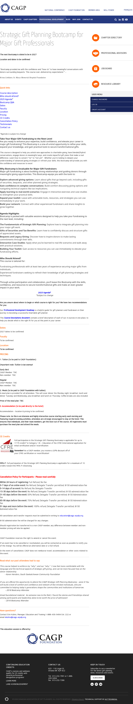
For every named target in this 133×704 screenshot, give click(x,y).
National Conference (55, 10)
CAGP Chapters (30, 19)
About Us (9, 19)
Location (4, 111)
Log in (94, 104)
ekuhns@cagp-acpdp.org (15, 617)
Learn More (11, 681)
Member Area (94, 10)
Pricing (3, 114)
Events (18, 19)
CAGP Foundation (76, 10)
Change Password (99, 99)
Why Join (76, 19)
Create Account (99, 109)
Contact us (5, 127)
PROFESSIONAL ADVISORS (114, 53)
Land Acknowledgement (17, 684)
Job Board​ (106, 68)
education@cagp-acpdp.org (71, 515)
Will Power (109, 10)
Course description (9, 93)
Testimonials (6, 124)
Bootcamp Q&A (7, 102)
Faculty (3, 108)
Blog (68, 19)
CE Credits (5, 118)
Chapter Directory (111, 37)
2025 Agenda (6, 99)
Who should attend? (9, 96)
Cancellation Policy (9, 121)
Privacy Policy (78, 699)
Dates (2, 105)
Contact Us (87, 19)
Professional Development (51, 19)
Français (128, 10)
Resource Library (110, 83)
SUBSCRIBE (98, 677)
